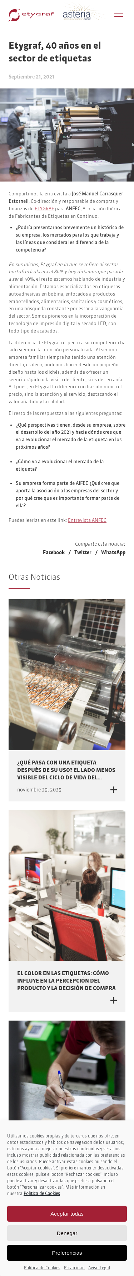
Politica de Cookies (42, 1267)
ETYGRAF (44, 208)
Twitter (82, 552)
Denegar (67, 1233)
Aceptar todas (67, 1214)
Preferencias (67, 1253)
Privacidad (74, 1267)
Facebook (54, 552)
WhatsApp (113, 552)
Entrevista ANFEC (87, 520)
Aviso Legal (99, 1267)
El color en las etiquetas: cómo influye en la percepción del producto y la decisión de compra (66, 980)
